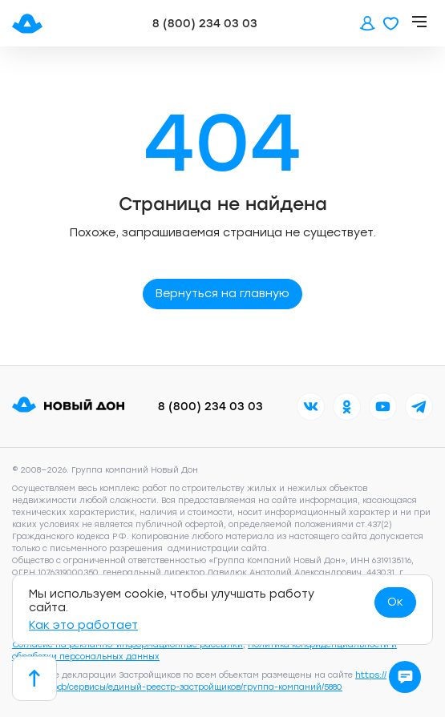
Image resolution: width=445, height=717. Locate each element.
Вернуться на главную (222, 293)
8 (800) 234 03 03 (204, 23)
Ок (395, 602)
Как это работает (83, 625)
